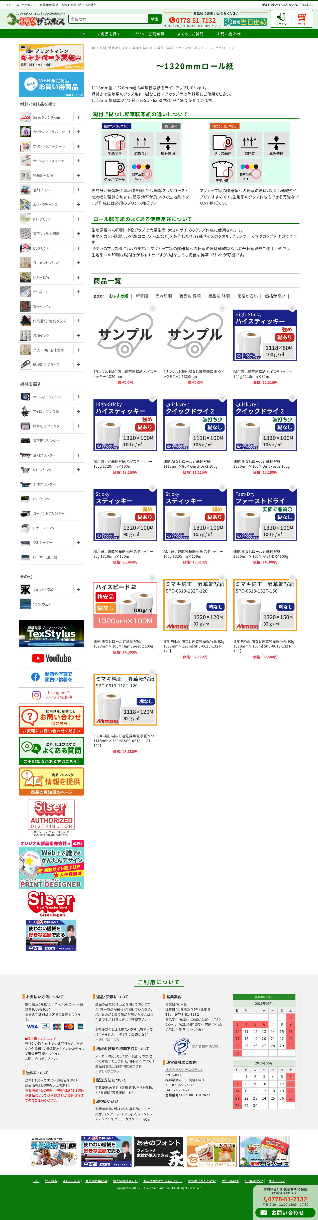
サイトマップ (277, 1181)
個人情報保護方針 (205, 1046)
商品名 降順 (219, 296)
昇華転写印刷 (142, 47)
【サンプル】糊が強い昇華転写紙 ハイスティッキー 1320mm (125, 344)
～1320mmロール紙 (219, 47)
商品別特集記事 (96, 1181)
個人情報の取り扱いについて (162, 1181)
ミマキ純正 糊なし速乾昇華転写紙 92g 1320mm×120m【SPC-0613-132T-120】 (195, 616)
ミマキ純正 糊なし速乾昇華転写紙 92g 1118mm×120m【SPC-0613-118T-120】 (125, 711)
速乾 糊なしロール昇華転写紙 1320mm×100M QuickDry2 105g (265, 433)
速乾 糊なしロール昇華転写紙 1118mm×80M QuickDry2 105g (195, 433)
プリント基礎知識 (149, 33)
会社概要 (51, 1181)
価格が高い (275, 296)
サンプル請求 (230, 1181)
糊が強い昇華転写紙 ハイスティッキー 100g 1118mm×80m (265, 344)
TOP (81, 33)
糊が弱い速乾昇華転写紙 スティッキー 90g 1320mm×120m (125, 523)
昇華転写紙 (165, 47)
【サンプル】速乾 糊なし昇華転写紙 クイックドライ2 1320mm (195, 344)
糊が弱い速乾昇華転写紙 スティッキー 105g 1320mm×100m (195, 523)
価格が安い (247, 296)
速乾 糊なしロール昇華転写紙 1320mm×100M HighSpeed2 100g (125, 616)
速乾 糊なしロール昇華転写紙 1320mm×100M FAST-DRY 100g (265, 523)
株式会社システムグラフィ (184, 1069)
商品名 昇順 (190, 296)
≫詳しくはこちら (107, 1039)
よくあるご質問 (191, 33)
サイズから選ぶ (189, 47)
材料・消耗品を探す (113, 47)
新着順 (142, 296)
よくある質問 (71, 1181)
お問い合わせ (229, 33)
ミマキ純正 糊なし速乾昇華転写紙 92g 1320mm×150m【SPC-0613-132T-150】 (265, 616)
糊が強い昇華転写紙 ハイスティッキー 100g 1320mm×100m (125, 433)
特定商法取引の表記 (202, 1181)
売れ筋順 (163, 296)
